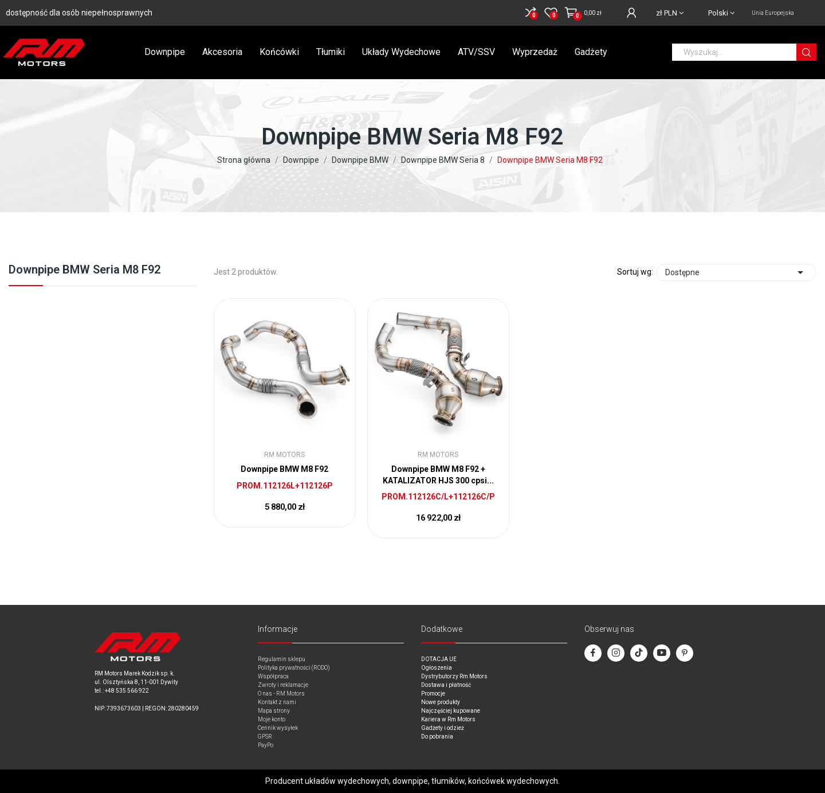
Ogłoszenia (436, 668)
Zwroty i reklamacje (283, 685)
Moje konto (271, 719)
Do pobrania (437, 736)
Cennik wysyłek (278, 728)
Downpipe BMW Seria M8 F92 (84, 270)
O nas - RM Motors (281, 693)
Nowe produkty (440, 702)
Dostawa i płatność (446, 685)
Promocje (433, 693)
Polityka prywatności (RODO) (294, 668)
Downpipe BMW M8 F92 (284, 469)
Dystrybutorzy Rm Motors (454, 676)
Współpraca (273, 676)
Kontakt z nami (277, 702)
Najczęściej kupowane (450, 711)
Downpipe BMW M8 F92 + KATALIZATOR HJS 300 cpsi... (438, 474)
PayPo (265, 745)
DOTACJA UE (439, 659)
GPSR (265, 736)
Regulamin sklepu (281, 659)
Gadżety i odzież (442, 728)
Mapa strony (274, 711)
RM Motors (284, 454)
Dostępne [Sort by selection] (736, 272)
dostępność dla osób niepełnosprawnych (79, 12)
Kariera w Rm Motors (448, 719)
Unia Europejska (773, 13)
